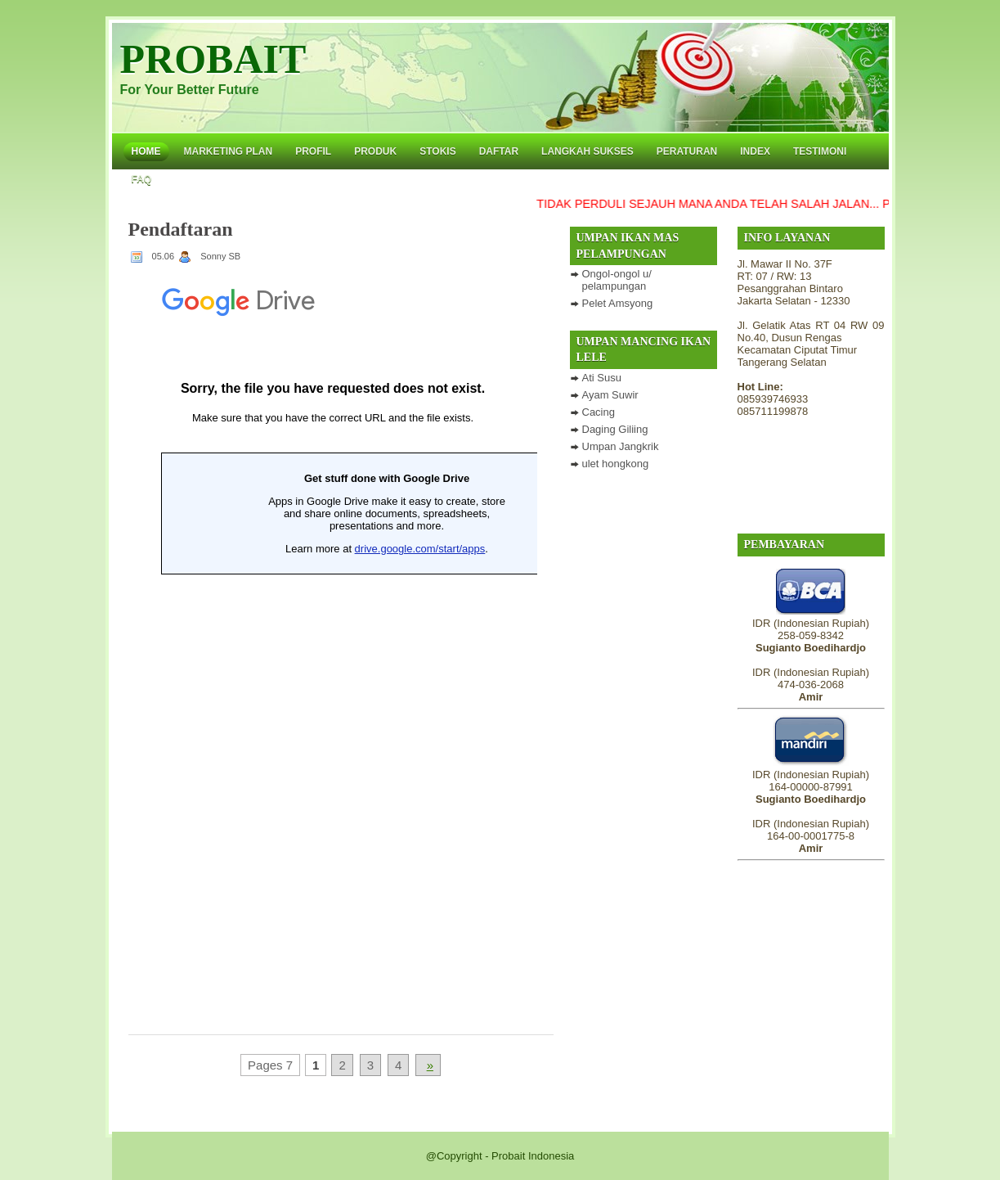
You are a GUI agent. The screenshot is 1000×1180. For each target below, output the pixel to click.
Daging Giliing (615, 429)
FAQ (142, 179)
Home (146, 151)
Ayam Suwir (610, 395)
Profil (313, 151)
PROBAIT (213, 59)
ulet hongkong (615, 463)
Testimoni (819, 151)
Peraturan (687, 151)
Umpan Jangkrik (620, 446)
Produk (375, 151)
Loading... (332, 640)
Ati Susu (601, 378)
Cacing (598, 412)
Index (755, 151)
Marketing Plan (228, 151)
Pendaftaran (180, 229)
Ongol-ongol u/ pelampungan (617, 280)
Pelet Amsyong (617, 303)
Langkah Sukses (587, 151)
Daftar (498, 151)
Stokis (437, 151)
